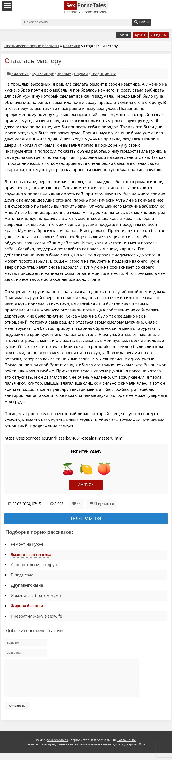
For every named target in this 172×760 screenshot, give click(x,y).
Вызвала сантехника (31, 554)
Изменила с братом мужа (36, 595)
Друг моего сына (27, 585)
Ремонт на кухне (27, 544)
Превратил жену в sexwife (36, 616)
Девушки (158, 35)
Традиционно (103, 73)
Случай (81, 73)
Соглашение (126, 747)
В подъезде (22, 575)
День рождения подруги (35, 564)
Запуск (86, 485)
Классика (71, 45)
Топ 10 (123, 35)
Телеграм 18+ (86, 518)
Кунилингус (43, 73)
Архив (140, 35)
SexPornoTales (57, 747)
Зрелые (64, 73)
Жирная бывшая (27, 605)
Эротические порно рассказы (31, 45)
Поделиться (102, 503)
